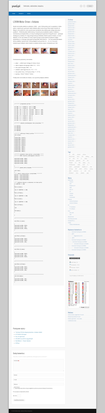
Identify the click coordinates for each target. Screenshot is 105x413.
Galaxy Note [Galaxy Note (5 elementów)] (71, 160)
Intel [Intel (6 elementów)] (79, 162)
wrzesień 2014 (71, 95)
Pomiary (71, 193)
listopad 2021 (71, 33)
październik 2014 (72, 93)
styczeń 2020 (71, 41)
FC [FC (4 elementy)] (81, 158)
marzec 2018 (71, 45)
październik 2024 (72, 21)
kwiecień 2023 (71, 27)
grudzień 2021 (71, 31)
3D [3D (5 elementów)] (69, 154)
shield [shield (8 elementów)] (80, 168)
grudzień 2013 (71, 101)
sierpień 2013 (71, 107)
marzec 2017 (71, 55)
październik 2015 (72, 75)
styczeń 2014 (71, 99)
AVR (70, 183)
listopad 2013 (71, 103)
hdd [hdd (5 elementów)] (87, 160)
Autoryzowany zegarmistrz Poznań (76, 314)
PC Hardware (72, 207)
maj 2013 (70, 113)
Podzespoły (72, 197)
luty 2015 (70, 89)
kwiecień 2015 (71, 85)
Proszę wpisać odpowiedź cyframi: (21, 391)
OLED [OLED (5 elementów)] (83, 164)
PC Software (72, 208)
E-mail (15, 379)
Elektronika (70, 180)
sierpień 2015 (71, 77)
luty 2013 (70, 119)
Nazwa (15, 375)
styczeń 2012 (71, 145)
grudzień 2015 (71, 73)
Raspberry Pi (72, 185)
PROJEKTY (21, 13)
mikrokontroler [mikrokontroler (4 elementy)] (72, 164)
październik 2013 (72, 105)
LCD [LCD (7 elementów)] (88, 162)
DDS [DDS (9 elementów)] (74, 158)
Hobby (69, 222)
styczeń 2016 (71, 71)
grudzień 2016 (71, 59)
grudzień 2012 (71, 123)
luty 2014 (70, 97)
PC (68, 205)
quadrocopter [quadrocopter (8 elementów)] (77, 166)
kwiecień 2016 (71, 65)
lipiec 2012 (70, 133)
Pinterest (89, 6)
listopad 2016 (71, 61)
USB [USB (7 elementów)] (85, 171)
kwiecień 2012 (71, 139)
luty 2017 (70, 57)
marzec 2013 (71, 117)
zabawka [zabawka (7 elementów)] (82, 173)
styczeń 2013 (71, 121)
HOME (13, 13)
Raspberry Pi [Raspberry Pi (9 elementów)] (84, 166)
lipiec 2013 (70, 109)
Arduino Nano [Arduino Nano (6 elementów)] (72, 156)
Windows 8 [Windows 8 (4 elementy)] (71, 173)
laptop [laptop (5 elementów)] (84, 162)
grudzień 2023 (71, 23)
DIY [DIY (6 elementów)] (78, 158)
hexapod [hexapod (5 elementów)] (70, 162)
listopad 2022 (71, 29)
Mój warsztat (71, 216)
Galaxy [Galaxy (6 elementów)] (85, 158)
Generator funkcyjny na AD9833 (79, 232)
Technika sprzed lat (72, 218)
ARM (71, 187)
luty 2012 (70, 143)
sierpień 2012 (71, 131)
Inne (69, 211)
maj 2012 (70, 137)
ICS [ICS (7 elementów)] (75, 162)
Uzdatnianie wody (72, 320)
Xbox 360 (72, 212)
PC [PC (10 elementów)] (87, 164)
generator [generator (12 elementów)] (78, 160)
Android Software (74, 203)
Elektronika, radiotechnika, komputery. (33, 6)
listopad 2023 (71, 25)
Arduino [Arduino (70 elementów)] (84, 154)
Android (70, 199)
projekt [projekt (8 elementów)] (70, 166)
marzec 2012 (71, 141)
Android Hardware (74, 201)
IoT (70, 191)
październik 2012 (72, 127)
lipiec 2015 (70, 79)
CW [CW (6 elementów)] (69, 158)
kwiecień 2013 (71, 115)
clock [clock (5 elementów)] (92, 156)
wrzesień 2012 (71, 129)
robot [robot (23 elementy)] (91, 166)
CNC (70, 214)
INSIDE (28, 13)
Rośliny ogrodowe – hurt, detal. (75, 318)
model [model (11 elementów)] (78, 164)
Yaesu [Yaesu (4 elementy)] (77, 173)
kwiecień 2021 (71, 35)
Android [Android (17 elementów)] (78, 154)
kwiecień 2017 (71, 53)
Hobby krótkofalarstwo (75, 224)
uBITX (73, 234)
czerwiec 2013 (71, 111)
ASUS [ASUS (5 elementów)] (78, 156)
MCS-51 (71, 189)
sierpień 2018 (71, 43)
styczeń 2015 (71, 91)
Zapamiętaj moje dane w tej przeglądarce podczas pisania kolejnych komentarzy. (34, 388)
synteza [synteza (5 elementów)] (91, 168)
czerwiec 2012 (71, 135)
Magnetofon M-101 (78, 236)
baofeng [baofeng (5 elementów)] (87, 156)
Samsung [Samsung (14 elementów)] (71, 168)
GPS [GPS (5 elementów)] (84, 160)
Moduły (71, 195)
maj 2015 (70, 83)
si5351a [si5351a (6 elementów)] (85, 168)
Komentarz (16, 360)
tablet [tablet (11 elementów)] (70, 171)
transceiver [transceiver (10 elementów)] (76, 171)
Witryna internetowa (16, 386)
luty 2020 (70, 39)
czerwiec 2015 (71, 81)
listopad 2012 (71, 125)
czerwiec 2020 (71, 37)
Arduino (71, 182)
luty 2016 (70, 69)
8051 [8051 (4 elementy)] (74, 154)
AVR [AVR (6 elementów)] (82, 156)
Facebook (86, 6)
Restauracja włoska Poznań (74, 316)
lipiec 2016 (70, 63)
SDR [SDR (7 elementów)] (76, 168)
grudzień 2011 (71, 147)
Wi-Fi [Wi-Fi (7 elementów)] (89, 171)
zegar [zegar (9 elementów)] (88, 173)
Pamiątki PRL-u (71, 220)
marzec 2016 (71, 67)
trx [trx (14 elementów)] (81, 171)
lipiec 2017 (70, 49)
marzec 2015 (71, 87)
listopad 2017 (71, 47)
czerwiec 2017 (71, 51)
